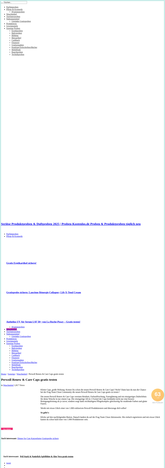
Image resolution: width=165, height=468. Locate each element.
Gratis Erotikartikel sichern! (21, 263)
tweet (8, 463)
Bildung (15, 35)
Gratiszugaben (18, 45)
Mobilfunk (16, 50)
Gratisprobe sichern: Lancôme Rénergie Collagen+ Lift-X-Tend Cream (43, 292)
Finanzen (15, 42)
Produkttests (11, 24)
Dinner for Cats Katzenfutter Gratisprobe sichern (38, 438)
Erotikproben (17, 31)
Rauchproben (17, 52)
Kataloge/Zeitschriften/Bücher (24, 47)
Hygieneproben (18, 12)
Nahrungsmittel (12, 19)
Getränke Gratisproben (21, 21)
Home (3, 374)
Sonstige (11, 374)
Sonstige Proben (13, 28)
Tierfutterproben (13, 16)
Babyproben (17, 33)
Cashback (16, 40)
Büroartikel (16, 38)
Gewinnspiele (12, 26)
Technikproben (18, 54)
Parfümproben (12, 7)
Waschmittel (11, 14)
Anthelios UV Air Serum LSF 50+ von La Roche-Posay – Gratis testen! (43, 321)
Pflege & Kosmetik (14, 9)
